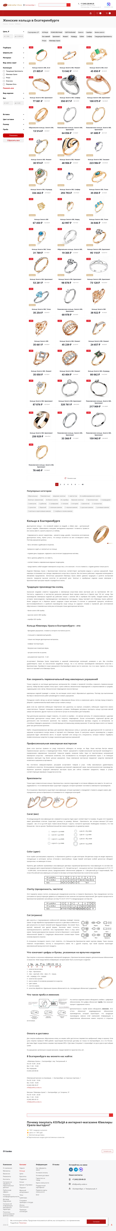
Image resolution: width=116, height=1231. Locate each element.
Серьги (22, 1168)
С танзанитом (97, 504)
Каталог (23, 1164)
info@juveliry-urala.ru (34, 1087)
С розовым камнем (102, 507)
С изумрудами (105, 500)
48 (82, 484)
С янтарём (74, 504)
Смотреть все (107, 1151)
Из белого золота (52, 500)
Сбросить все (13, 140)
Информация (41, 1164)
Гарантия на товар (40, 1179)
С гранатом (32, 507)
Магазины (6, 1171)
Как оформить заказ (41, 1169)
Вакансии (6, 1174)
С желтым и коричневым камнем (39, 511)
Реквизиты (7, 1176)
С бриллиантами (92, 500)
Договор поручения (7, 1200)
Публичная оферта (7, 1191)
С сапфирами (53, 504)
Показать (13, 135)
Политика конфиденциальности (11, 1195)
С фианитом (85, 504)
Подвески (23, 1179)
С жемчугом (32, 504)
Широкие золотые (59, 496)
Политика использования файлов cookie (8, 1214)
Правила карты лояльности (41, 1191)
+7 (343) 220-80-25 (87, 4)
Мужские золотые (77, 500)
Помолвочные (45, 496)
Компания (7, 1164)
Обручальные (33, 496)
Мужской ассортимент (24, 1191)
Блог (37, 1195)
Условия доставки (42, 1175)
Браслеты (23, 1176)
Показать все (8, 88)
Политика (22, 1223)
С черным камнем (71, 507)
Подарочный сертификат (41, 1186)
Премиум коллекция (23, 1210)
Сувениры (23, 1198)
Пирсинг (23, 1188)
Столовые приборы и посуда (26, 1201)
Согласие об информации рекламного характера (8, 1206)
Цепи (21, 1174)
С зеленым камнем (55, 507)
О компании (7, 1168)
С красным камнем (86, 507)
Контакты (6, 1179)
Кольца (22, 1171)
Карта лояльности (42, 1183)
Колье (22, 1182)
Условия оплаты (42, 1173)
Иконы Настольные (24, 1206)
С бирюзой (42, 507)
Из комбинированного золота (90, 496)
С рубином (42, 504)
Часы (21, 1195)
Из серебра (65, 500)
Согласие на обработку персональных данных (8, 1184)
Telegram (76, 1170)
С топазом (64, 504)
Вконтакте (71, 1170)
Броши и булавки (26, 1185)
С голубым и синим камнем (63, 511)
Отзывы (55, 1164)
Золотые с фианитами (35, 500)
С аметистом (72, 496)
